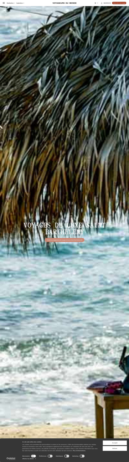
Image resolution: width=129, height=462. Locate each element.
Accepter (115, 443)
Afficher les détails (28, 458)
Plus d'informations (79, 450)
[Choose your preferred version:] (96, 3)
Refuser (114, 448)
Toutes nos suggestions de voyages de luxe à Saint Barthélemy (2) (64, 240)
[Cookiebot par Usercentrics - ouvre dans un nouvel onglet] (11, 458)
